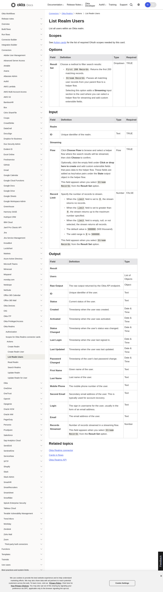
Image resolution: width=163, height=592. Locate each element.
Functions (6, 549)
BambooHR (8, 102)
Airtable (7, 66)
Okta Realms (9, 326)
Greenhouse (9, 206)
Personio (7, 425)
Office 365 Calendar (12, 295)
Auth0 (6, 81)
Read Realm (13, 362)
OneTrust (8, 393)
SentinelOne (9, 451)
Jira (5, 233)
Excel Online (9, 154)
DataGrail (8, 128)
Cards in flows (56, 455)
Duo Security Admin (12, 144)
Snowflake (8, 498)
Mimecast (8, 269)
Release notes (8, 19)
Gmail (6, 170)
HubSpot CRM (10, 217)
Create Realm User (16, 352)
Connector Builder (9, 40)
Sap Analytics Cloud (12, 440)
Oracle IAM (8, 414)
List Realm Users (15, 357)
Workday (7, 524)
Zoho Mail (8, 534)
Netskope (8, 285)
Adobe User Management (14, 55)
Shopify (7, 467)
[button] (55, 4)
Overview (6, 24)
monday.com (9, 280)
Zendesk (7, 529)
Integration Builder (9, 45)
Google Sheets (10, 196)
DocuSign (8, 133)
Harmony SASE (10, 212)
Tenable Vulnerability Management (18, 513)
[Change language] (138, 4)
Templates (6, 554)
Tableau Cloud (10, 508)
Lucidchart (8, 248)
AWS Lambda (9, 86)
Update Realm (14, 373)
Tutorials (5, 559)
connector (61, 450)
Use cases (6, 565)
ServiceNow (9, 456)
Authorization (11, 332)
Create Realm (13, 347)
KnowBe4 (8, 243)
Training (113, 5)
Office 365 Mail (10, 300)
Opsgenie (8, 404)
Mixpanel (7, 274)
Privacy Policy (55, 583)
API (57, 460)
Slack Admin (9, 477)
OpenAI (7, 399)
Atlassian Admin (10, 76)
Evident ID (8, 149)
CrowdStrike (9, 123)
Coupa (6, 118)
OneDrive (8, 388)
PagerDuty (8, 419)
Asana (6, 71)
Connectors (6, 50)
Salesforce (8, 435)
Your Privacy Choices (20, 586)
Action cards (60, 42)
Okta (6, 383)
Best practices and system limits (15, 570)
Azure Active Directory (13, 259)
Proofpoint (8, 430)
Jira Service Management (14, 238)
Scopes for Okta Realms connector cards (23, 337)
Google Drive (9, 191)
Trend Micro (9, 519)
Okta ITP (7, 316)
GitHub (7, 165)
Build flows (6, 29)
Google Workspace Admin (15, 201)
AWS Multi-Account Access (15, 92)
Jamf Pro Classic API (12, 227)
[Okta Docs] (21, 4)
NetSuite (7, 290)
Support (123, 5)
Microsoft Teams (11, 264)
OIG (5, 311)
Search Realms (14, 367)
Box (5, 107)
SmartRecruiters (10, 487)
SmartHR (8, 482)
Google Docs (9, 186)
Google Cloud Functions (14, 180)
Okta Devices (9, 306)
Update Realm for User (17, 378)
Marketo (7, 253)
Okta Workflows (8, 14)
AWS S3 (7, 97)
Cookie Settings (122, 583)
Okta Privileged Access (13, 321)
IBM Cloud (8, 222)
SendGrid (8, 446)
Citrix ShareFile (10, 113)
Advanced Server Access (14, 61)
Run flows (6, 34)
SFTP (6, 461)
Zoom (6, 539)
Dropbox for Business (13, 139)
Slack (6, 472)
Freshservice (9, 160)
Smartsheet (8, 493)
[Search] (131, 5)
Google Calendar (11, 175)
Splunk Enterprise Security (15, 503)
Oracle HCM (9, 409)
